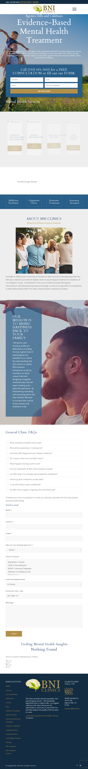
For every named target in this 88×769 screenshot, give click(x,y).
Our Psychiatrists (12, 694)
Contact (10, 521)
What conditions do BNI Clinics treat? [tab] (24, 443)
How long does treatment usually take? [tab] (25, 479)
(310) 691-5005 (30, 2)
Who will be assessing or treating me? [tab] (24, 448)
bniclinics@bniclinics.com (74, 709)
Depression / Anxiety (44, 562)
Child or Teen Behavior (44, 565)
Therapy (9, 742)
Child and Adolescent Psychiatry (13, 720)
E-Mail (9, 533)
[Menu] (73, 9)
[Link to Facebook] (77, 765)
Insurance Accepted (74, 202)
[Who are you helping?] (61, 85)
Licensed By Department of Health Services (42, 716)
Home (8, 686)
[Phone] (26, 85)
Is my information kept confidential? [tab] (24, 484)
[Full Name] (26, 79)
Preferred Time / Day (14, 591)
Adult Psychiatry (11, 715)
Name (9, 510)
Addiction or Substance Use (44, 571)
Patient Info (10, 698)
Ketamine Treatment (54, 202)
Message (10, 602)
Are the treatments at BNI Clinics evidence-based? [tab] (30, 469)
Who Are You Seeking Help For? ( (19, 545)
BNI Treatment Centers (11, 751)
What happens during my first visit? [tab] (23, 463)
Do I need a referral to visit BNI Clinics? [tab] (25, 458)
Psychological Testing (13, 738)
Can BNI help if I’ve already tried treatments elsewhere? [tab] (32, 474)
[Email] (61, 79)
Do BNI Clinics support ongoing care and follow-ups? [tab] (31, 489)
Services (9, 690)
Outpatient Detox (33, 202)
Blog (7, 707)
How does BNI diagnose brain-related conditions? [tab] (29, 453)
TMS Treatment (11, 746)
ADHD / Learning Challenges (44, 568)
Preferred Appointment (15, 579)
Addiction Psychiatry (13, 202)
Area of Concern (12, 556)
